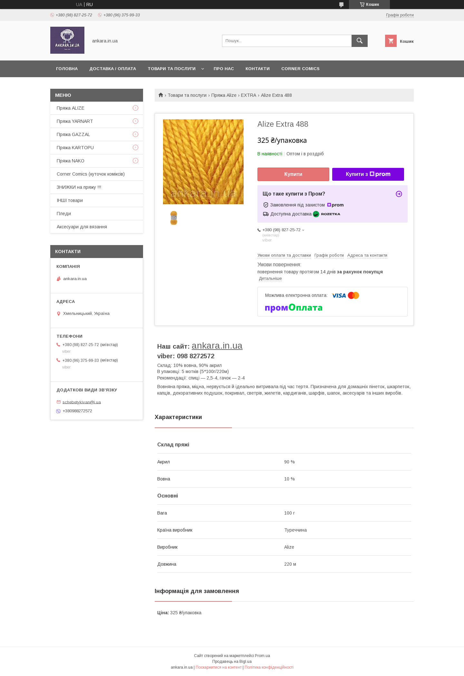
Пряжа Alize (224, 95)
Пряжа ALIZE (70, 108)
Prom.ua (262, 655)
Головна (67, 68)
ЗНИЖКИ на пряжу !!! (79, 187)
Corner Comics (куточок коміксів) (91, 174)
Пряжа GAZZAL (73, 134)
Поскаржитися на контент (219, 667)
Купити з (368, 174)
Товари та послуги (172, 68)
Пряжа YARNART (75, 121)
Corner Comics (300, 68)
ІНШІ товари (70, 200)
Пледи (64, 213)
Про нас (224, 68)
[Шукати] (360, 41)
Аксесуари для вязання (82, 226)
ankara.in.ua (217, 346)
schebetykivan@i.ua (82, 401)
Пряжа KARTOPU (75, 147)
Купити (294, 174)
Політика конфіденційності (269, 667)
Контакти (258, 68)
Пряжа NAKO (70, 160)
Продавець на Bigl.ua (232, 661)
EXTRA (248, 95)
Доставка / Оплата (112, 68)
